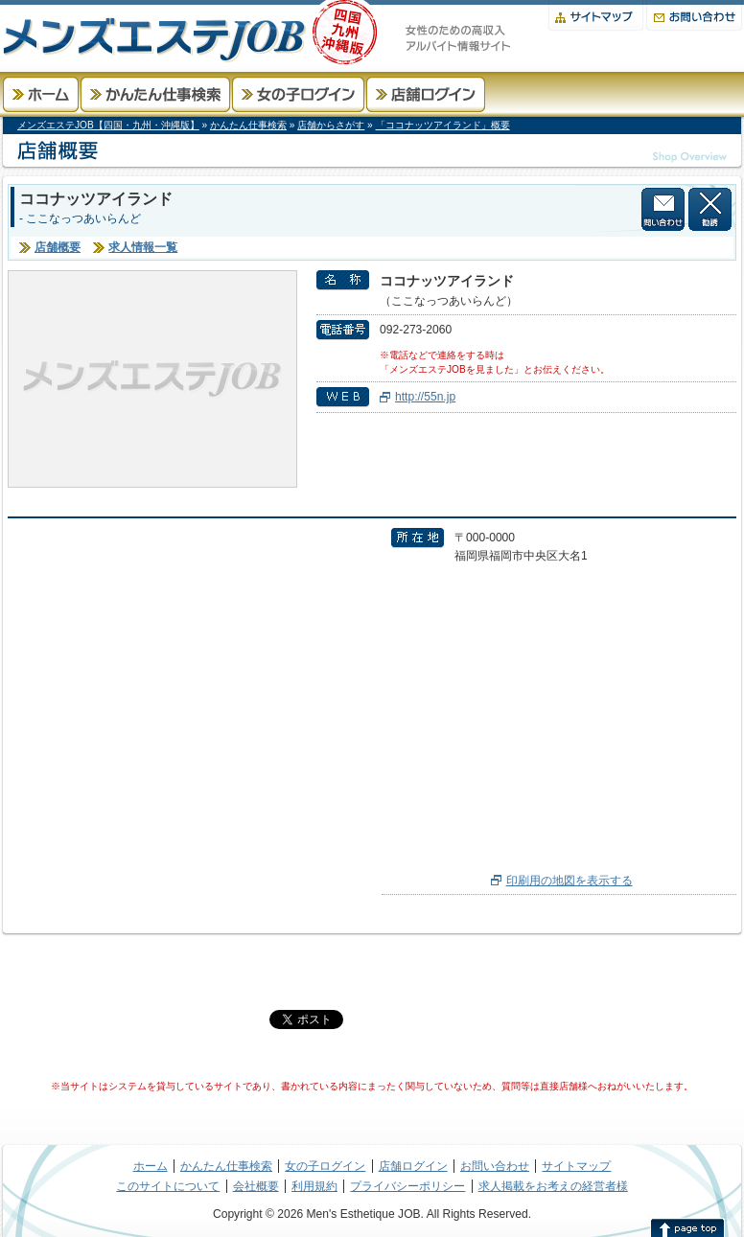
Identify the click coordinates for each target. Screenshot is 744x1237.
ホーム (41, 94)
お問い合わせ (694, 16)
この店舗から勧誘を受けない (710, 209)
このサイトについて (168, 1186)
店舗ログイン (425, 94)
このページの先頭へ (687, 1227)
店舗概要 (58, 247)
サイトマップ (595, 16)
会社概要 (256, 1186)
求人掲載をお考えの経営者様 (553, 1186)
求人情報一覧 (142, 247)
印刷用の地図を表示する (569, 880)
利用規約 (314, 1186)
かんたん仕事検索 (155, 94)
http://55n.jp (425, 396)
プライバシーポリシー (407, 1186)
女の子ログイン (298, 94)
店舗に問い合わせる (663, 209)
